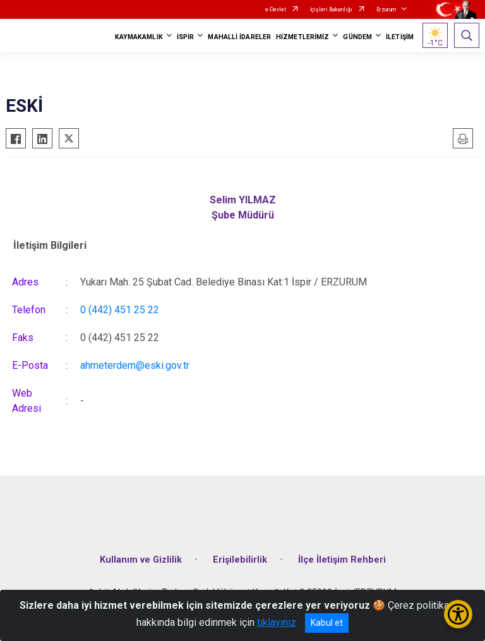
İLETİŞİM (400, 37)
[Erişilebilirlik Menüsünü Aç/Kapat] (458, 614)
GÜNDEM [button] (357, 37)
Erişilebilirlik (240, 559)
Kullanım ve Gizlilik (141, 559)
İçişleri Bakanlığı (331, 9)
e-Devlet (275, 9)
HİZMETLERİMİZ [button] (302, 37)
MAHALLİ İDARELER (239, 37)
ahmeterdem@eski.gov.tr (134, 365)
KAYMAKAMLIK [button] (139, 37)
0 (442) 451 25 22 (119, 310)
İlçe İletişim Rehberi (342, 559)
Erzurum (386, 9)
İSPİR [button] (186, 37)
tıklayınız (276, 622)
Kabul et (327, 623)
